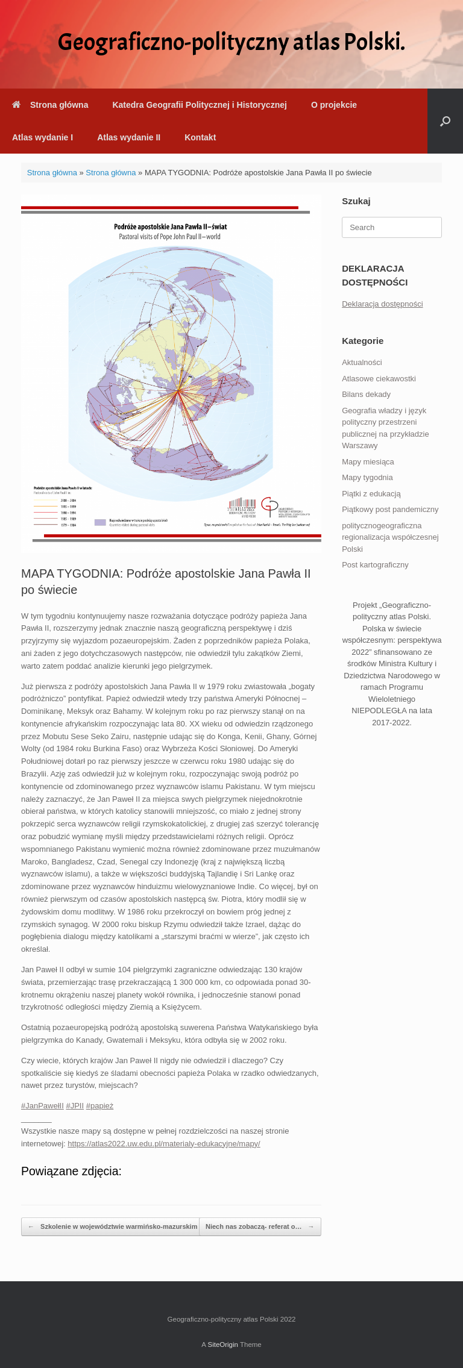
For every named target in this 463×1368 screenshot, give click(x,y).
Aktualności (362, 362)
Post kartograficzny (375, 564)
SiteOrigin (222, 1344)
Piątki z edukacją (371, 493)
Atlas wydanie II (128, 137)
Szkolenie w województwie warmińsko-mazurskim (112, 1227)
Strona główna (50, 105)
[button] (445, 121)
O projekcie (334, 105)
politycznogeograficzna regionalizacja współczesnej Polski (390, 537)
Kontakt (200, 137)
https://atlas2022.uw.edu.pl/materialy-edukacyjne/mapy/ (164, 1143)
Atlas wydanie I (42, 137)
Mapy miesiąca (368, 461)
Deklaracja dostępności (382, 303)
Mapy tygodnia (367, 477)
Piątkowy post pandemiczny (390, 509)
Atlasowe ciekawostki (379, 378)
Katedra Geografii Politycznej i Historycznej (199, 105)
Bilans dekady (366, 394)
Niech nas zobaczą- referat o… (260, 1227)
